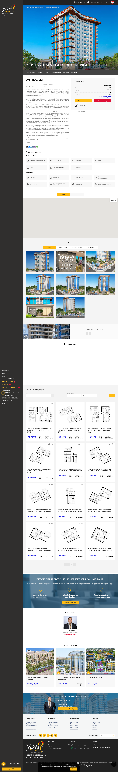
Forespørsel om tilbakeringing (68, 709)
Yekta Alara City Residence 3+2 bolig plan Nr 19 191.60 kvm (69, 430)
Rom (27, 393)
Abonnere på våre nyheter (101, 747)
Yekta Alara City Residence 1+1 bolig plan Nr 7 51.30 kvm (70, 549)
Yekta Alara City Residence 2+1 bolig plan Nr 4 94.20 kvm (70, 510)
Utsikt (49, 247)
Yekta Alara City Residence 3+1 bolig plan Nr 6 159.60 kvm (70, 470)
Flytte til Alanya (74, 727)
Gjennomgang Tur (31, 729)
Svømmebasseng (77, 247)
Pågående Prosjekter (31, 724)
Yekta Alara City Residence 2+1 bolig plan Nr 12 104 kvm (99, 510)
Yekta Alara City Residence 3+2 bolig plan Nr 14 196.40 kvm (99, 430)
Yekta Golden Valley (97, 677)
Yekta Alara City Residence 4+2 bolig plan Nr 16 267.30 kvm (39, 430)
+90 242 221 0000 (94, 2)
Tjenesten (6, 390)
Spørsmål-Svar (7, 400)
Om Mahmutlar (74, 729)
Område (40, 72)
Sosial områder (63, 247)
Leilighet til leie (52, 724)
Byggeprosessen (56, 72)
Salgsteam (74, 72)
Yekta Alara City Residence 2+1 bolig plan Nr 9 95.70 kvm (39, 510)
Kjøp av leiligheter (53, 722)
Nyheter (72, 724)
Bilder (46, 72)
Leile (27, 727)
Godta (74, 769)
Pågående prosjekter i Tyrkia (37, 7)
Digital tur (66, 72)
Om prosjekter (31, 72)
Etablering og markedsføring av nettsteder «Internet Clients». (36, 756)
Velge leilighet (11, 769)
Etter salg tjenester (53, 725)
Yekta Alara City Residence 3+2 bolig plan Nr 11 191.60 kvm (39, 470)
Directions (113, 200)
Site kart (94, 727)
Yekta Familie (96, 722)
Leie (3, 376)
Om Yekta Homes (8, 395)
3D (77, 194)
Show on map (102, 101)
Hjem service (51, 727)
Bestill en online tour (70, 602)
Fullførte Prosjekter (31, 722)
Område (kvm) (70, 393)
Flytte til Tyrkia (74, 725)
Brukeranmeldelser (10, 398)
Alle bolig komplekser (31, 725)
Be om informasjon (83, 101)
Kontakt (5, 403)
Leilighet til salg (8, 379)
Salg (3, 373)
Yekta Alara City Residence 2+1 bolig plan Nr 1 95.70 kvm (39, 549)
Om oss (94, 725)
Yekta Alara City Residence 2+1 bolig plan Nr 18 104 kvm (99, 470)
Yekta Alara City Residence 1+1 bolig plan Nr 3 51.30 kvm (100, 549)
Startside (5, 371)
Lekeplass (91, 247)
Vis (112, 395)
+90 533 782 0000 (80, 2)
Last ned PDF (82, 105)
